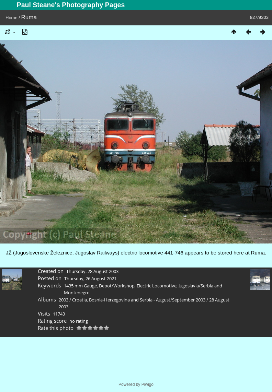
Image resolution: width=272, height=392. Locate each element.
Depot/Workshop (117, 286)
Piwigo (147, 384)
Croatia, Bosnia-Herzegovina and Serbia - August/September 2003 (138, 300)
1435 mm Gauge (80, 286)
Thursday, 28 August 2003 (92, 271)
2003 (63, 300)
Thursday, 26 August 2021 (90, 278)
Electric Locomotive (157, 286)
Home (11, 17)
